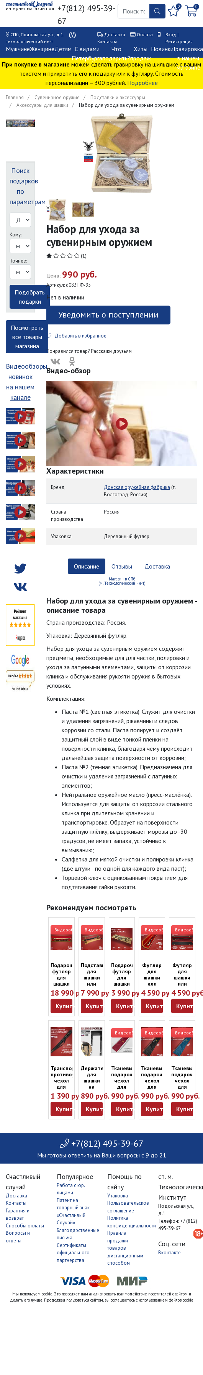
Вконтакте (169, 1252)
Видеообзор (67, 930)
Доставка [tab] (157, 566)
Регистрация (179, 41)
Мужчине (18, 49)
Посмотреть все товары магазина (27, 337)
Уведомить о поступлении (108, 314)
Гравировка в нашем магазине (188, 58)
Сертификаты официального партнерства (73, 1253)
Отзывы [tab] (121, 566)
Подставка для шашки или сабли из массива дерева (94, 987)
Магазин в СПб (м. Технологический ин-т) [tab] (122, 581)
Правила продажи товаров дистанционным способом (125, 1248)
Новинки (162, 49)
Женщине (42, 49)
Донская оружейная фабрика (137, 487)
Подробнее (142, 82)
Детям (63, 49)
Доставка (114, 34)
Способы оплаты (25, 1225)
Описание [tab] (86, 566)
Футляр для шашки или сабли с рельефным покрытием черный (186, 987)
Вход (170, 34)
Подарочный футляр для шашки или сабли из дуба (66, 984)
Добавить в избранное (76, 336)
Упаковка (117, 1195)
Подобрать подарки (30, 296)
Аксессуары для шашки (42, 105)
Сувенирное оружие (57, 97)
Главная (15, 97)
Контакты (107, 41)
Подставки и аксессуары (117, 97)
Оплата (145, 34)
